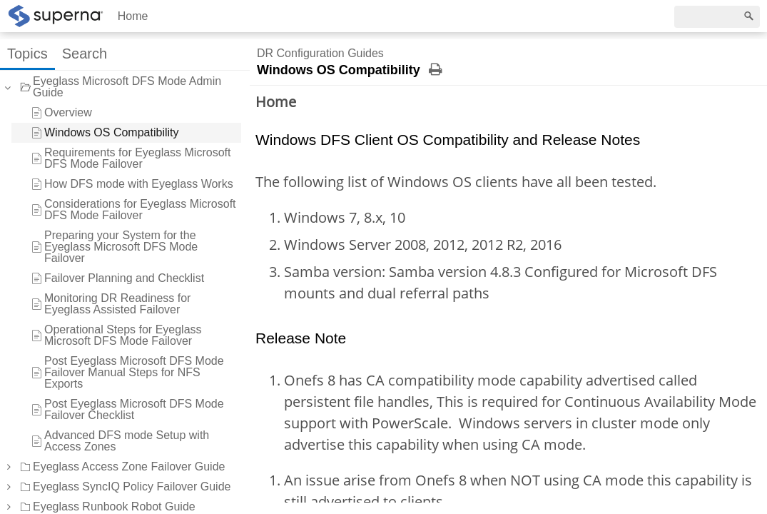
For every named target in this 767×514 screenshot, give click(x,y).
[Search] (717, 17)
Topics (27, 53)
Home (133, 16)
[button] (8, 467)
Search (84, 53)
